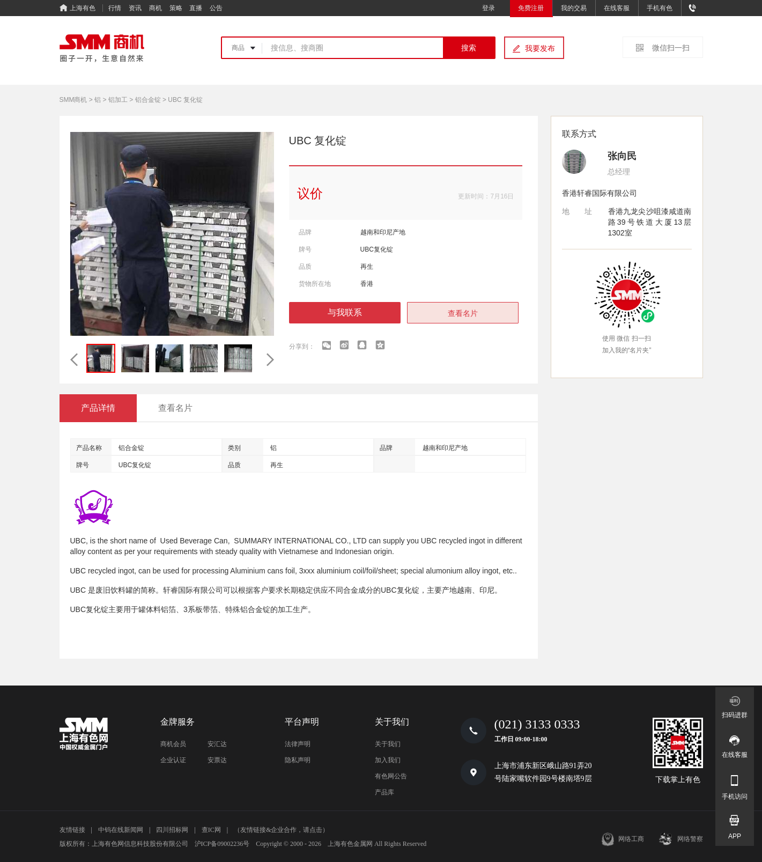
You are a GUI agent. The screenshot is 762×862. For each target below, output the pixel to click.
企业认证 (173, 760)
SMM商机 (73, 100)
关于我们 (388, 744)
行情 (114, 8)
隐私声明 (297, 760)
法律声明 (297, 744)
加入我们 (388, 760)
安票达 (217, 760)
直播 (195, 8)
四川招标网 (172, 830)
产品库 (384, 792)
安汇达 (217, 744)
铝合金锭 (148, 100)
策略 (175, 8)
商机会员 (173, 744)
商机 (155, 8)
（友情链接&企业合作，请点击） (281, 830)
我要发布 (540, 48)
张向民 (622, 156)
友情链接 (72, 830)
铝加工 (118, 100)
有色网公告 (391, 776)
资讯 (135, 8)
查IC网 (211, 830)
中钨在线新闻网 (120, 830)
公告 (216, 8)
